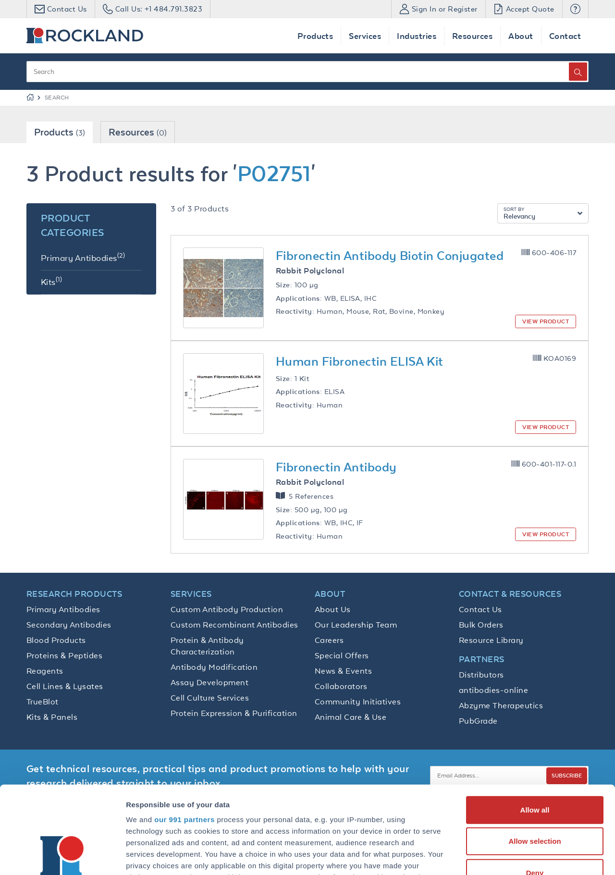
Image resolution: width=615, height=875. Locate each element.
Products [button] (315, 36)
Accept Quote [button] (523, 9)
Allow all (535, 728)
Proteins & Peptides (64, 655)
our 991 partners (184, 738)
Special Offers (342, 655)
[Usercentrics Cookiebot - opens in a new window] (62, 856)
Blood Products (56, 640)
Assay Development (209, 682)
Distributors (481, 674)
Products (59, 131)
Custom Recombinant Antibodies (234, 624)
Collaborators (341, 686)
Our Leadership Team (356, 624)
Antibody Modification (214, 667)
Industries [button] (416, 36)
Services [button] (365, 36)
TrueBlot (42, 701)
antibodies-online (493, 690)
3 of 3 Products (200, 208)
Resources (138, 131)
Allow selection (534, 759)
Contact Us (480, 609)
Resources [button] (472, 36)
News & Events (343, 671)
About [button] (520, 36)
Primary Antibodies (63, 609)
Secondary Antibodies (68, 624)
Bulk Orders (481, 624)
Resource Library (491, 640)
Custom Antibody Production (227, 609)
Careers (329, 640)
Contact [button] (565, 36)
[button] (575, 9)
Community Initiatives (358, 701)
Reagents (44, 671)
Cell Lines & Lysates (64, 686)
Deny (535, 791)
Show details (504, 856)
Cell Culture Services (210, 697)
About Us (333, 609)
